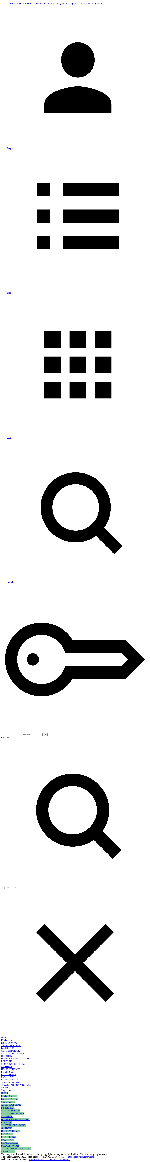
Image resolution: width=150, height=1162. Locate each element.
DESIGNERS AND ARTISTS (15, 1058)
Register (5, 737)
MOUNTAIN (7, 1077)
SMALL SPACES (9, 1079)
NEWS (4, 1037)
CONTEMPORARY (11, 1051)
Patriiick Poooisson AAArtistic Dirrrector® (49, 1159)
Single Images (8, 1090)
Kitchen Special (8, 1040)
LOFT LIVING (8, 1074)
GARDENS (6, 1066)
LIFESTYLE (7, 1072)
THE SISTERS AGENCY (19, 3)
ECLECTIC (6, 1061)
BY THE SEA (8, 1048)
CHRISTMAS (8, 1087)
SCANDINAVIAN (10, 1082)
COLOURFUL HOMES (12, 1053)
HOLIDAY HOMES (10, 1069)
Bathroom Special (9, 1043)
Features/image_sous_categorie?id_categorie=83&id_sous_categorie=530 (69, 3)
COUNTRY (6, 1056)
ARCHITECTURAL (11, 1045)
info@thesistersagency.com (81, 1157)
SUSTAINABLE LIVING (13, 1064)
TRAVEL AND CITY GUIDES (16, 1085)
